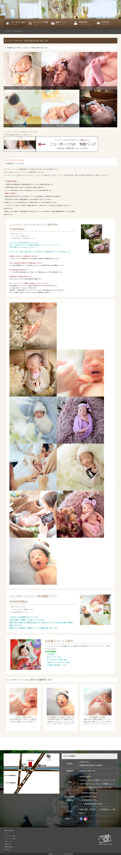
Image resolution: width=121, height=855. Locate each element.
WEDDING (86, 23)
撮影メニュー (64, 23)
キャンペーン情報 (41, 23)
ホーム (7, 31)
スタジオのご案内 (18, 23)
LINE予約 (109, 23)
